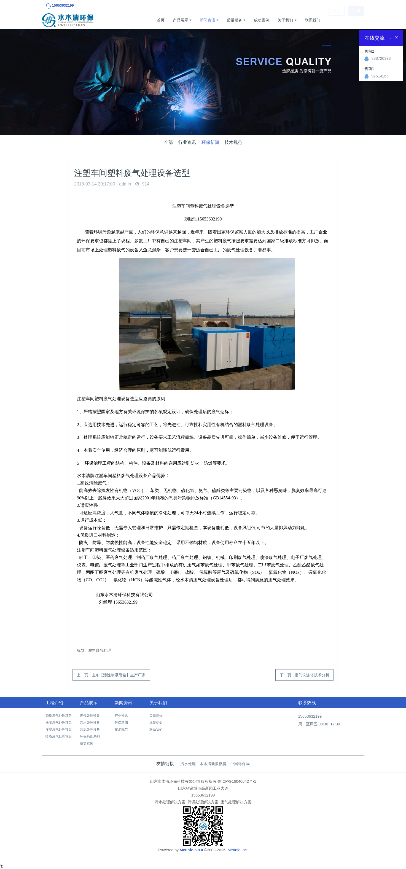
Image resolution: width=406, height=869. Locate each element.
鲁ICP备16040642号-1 (236, 781)
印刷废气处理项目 (58, 716)
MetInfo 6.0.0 (191, 850)
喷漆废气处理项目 (58, 736)
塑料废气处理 (99, 650)
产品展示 (180, 20)
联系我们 (312, 20)
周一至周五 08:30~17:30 (319, 724)
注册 (356, 20)
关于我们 (285, 20)
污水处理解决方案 (170, 802)
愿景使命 (156, 723)
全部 (168, 142)
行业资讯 (187, 142)
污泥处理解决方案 (203, 802)
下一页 (304, 675)
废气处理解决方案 (236, 802)
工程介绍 (54, 702)
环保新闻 (210, 142)
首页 (161, 20)
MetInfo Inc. (238, 850)
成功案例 (261, 20)
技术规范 (233, 142)
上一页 (111, 675)
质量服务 (234, 20)
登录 (336, 20)
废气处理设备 (90, 716)
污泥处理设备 (90, 729)
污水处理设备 (90, 723)
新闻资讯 (207, 20)
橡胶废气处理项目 (58, 723)
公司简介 (156, 716)
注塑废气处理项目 (58, 729)
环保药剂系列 (90, 736)
